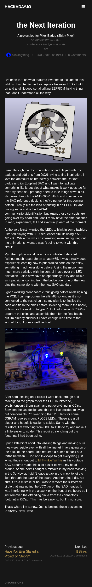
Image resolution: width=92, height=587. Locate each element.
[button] (83, 6)
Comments (77, 55)
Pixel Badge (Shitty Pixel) (57, 35)
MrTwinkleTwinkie (50, 460)
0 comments (35, 560)
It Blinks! (81, 551)
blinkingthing (17, 55)
